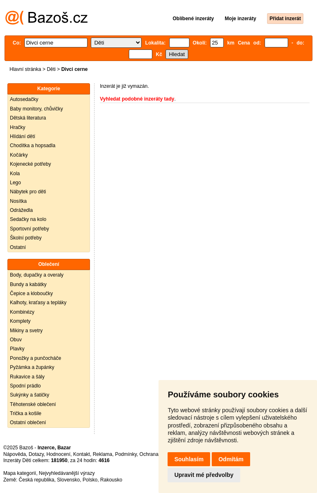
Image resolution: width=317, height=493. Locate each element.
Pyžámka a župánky (32, 367)
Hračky (17, 127)
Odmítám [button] (231, 459)
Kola (15, 173)
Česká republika (36, 480)
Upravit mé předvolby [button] (203, 475)
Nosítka (18, 201)
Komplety (20, 321)
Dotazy (35, 454)
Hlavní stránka (25, 69)
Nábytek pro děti (28, 192)
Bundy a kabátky (28, 284)
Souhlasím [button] (188, 459)
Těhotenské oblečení (33, 404)
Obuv (16, 340)
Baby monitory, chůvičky (36, 109)
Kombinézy (22, 312)
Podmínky (126, 454)
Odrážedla (21, 210)
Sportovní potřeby (29, 229)
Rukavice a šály (27, 377)
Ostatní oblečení (28, 422)
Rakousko (111, 480)
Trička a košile (25, 413)
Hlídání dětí (22, 136)
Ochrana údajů (156, 454)
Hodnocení (59, 454)
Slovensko (68, 480)
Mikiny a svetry (26, 330)
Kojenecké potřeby (30, 164)
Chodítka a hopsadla (32, 145)
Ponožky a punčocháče (35, 358)
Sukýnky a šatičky (29, 395)
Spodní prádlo (25, 386)
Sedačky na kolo (28, 219)
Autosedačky (24, 99)
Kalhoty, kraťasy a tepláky (38, 302)
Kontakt (81, 454)
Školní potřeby (26, 238)
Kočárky (19, 155)
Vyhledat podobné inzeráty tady (137, 99)
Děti (51, 69)
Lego (15, 182)
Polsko (90, 480)
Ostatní (18, 247)
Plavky (17, 349)
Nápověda (14, 454)
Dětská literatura (28, 118)
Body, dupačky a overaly (37, 275)
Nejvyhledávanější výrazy (67, 473)
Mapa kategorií (19, 473)
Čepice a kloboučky (31, 293)
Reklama (102, 454)
